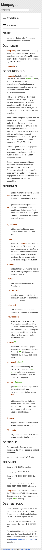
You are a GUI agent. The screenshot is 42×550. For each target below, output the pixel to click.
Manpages (9, 5)
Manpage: (5, 10)
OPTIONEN (10, 186)
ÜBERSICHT (10, 45)
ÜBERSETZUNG (13, 503)
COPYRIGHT (11, 462)
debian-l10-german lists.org (23, 539)
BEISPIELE (10, 442)
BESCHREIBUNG (14, 71)
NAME (7, 33)
